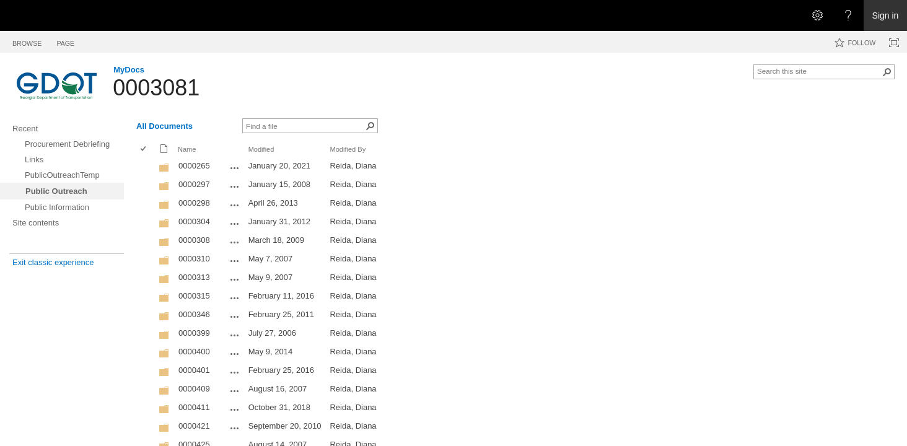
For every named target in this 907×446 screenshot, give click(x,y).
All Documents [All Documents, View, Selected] (164, 126)
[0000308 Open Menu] (235, 242)
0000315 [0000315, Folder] (194, 295)
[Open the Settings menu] (817, 15)
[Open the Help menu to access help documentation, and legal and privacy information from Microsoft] (848, 15)
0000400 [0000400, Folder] (194, 351)
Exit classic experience (53, 262)
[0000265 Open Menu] (235, 168)
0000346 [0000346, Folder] (194, 314)
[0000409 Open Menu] (235, 391)
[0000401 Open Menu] (235, 372)
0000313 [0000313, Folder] (194, 277)
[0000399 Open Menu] (235, 335)
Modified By (348, 149)
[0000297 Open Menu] (235, 186)
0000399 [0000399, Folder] (194, 333)
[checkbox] (144, 149)
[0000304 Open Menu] (235, 224)
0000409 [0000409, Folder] (194, 388)
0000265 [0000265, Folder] (194, 165)
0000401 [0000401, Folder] (194, 370)
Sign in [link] (885, 15)
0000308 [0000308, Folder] (194, 240)
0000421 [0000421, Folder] (194, 426)
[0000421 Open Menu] (235, 428)
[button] (887, 72)
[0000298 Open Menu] (235, 205)
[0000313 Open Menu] (235, 279)
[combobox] (819, 70)
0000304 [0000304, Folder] (194, 221)
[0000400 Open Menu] (235, 354)
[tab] (27, 41)
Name (187, 149)
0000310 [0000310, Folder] (194, 258)
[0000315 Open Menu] (235, 298)
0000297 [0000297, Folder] (194, 184)
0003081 (156, 87)
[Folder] (164, 170)
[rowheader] (146, 167)
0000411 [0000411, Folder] (194, 407)
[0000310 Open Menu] (235, 261)
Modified (261, 149)
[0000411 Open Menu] (235, 409)
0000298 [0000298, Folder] (194, 203)
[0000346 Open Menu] (235, 316)
